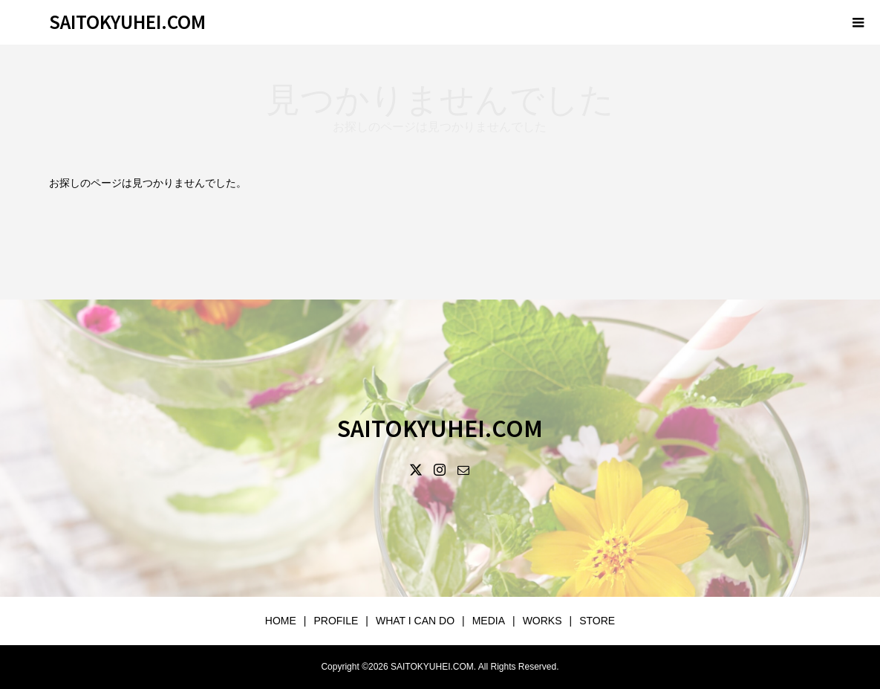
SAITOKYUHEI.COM (127, 21)
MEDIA (488, 621)
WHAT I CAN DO (415, 621)
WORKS (542, 621)
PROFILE (335, 621)
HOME (280, 621)
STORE (597, 621)
